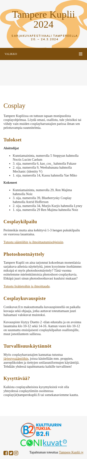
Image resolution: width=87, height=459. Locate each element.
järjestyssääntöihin (15, 358)
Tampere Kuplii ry (71, 452)
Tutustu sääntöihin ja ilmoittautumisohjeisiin (33, 242)
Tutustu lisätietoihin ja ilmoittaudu (26, 286)
